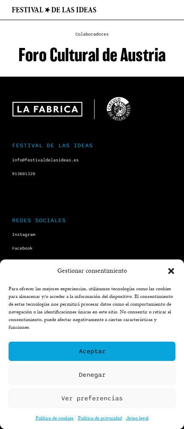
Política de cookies (55, 417)
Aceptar (92, 351)
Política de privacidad (100, 417)
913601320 (23, 173)
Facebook (22, 248)
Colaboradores (92, 34)
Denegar (92, 374)
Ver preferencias (92, 398)
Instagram (23, 234)
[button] (171, 271)
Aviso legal (137, 417)
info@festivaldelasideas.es (45, 160)
